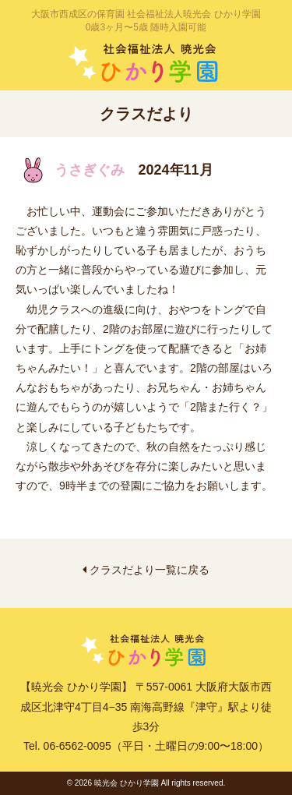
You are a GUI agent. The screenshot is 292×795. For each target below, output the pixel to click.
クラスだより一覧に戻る (146, 570)
